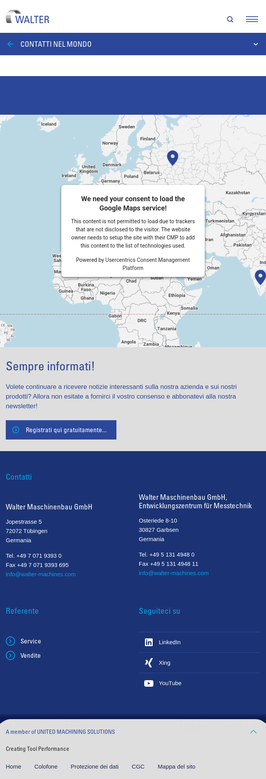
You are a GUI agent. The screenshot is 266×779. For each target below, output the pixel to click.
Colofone (46, 766)
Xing (164, 662)
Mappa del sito (176, 766)
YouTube (170, 683)
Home (14, 766)
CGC (139, 766)
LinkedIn (170, 642)
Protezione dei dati (95, 766)
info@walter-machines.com (41, 574)
